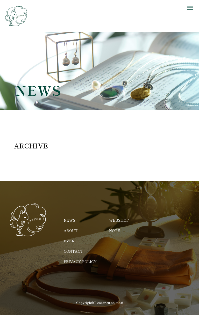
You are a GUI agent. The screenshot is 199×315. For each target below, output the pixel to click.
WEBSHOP (119, 220)
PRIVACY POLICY (80, 261)
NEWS (69, 220)
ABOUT (71, 230)
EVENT (70, 240)
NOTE (114, 230)
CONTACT (73, 251)
